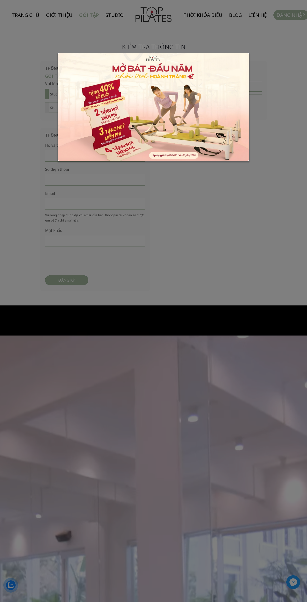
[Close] (154, 54)
